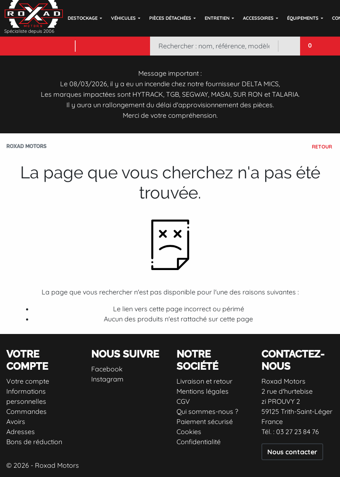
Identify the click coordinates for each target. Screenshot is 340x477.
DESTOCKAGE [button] (83, 18)
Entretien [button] (217, 18)
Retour (322, 146)
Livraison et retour (204, 381)
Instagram (107, 379)
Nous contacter (292, 452)
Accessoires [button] (258, 18)
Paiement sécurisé (205, 421)
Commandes (26, 411)
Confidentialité (199, 441)
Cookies (189, 431)
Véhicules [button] (123, 18)
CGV (183, 401)
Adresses (20, 431)
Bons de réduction (34, 441)
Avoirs (15, 421)
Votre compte (27, 381)
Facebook (107, 369)
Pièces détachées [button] (170, 18)
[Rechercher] (213, 46)
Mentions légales (203, 391)
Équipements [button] (303, 18)
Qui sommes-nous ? (207, 411)
